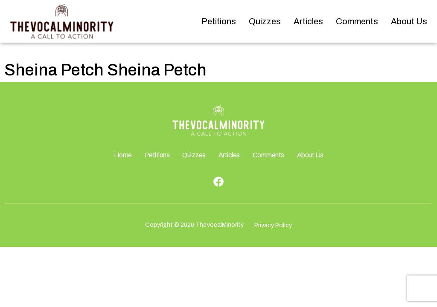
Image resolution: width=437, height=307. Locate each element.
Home (123, 155)
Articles (308, 21)
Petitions (218, 21)
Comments (357, 21)
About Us (409, 21)
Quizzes (265, 21)
